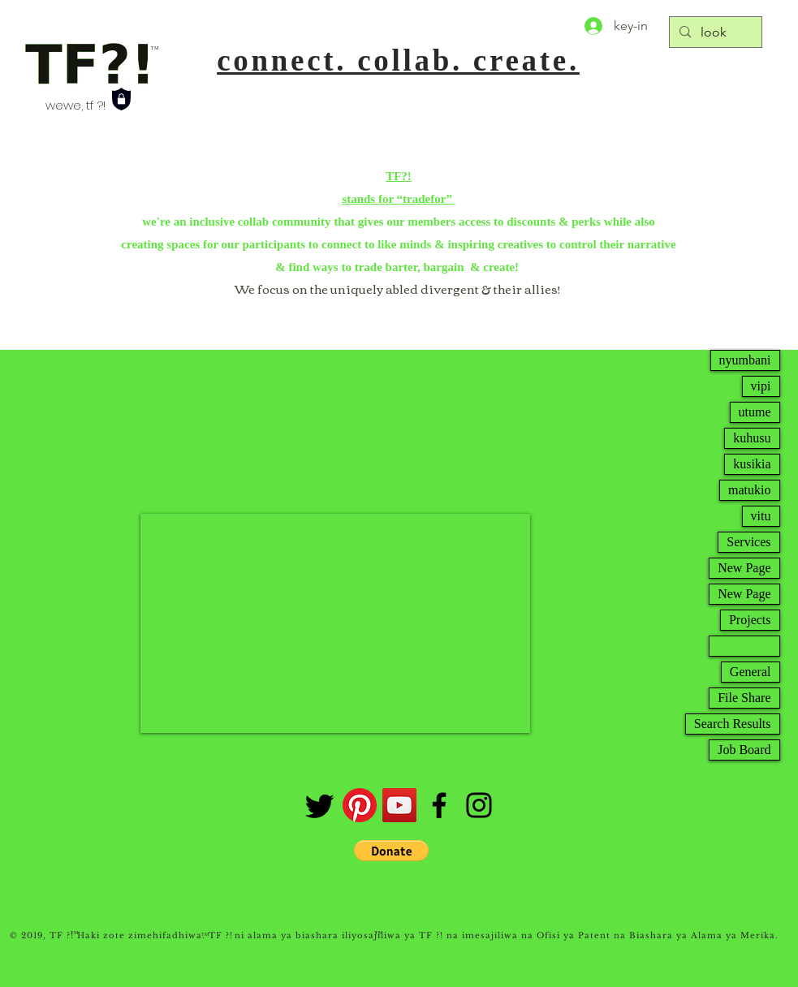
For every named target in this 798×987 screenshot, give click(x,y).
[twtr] (320, 805)
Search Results (732, 724)
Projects (750, 620)
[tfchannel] (399, 805)
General (750, 672)
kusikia (751, 464)
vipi (761, 386)
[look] (714, 32)
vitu (761, 516)
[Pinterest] (360, 805)
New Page (744, 568)
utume (755, 412)
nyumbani (745, 360)
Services (748, 542)
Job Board (744, 749)
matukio (749, 490)
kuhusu (751, 438)
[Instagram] (479, 805)
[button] (391, 850)
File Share (744, 698)
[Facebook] (439, 805)
